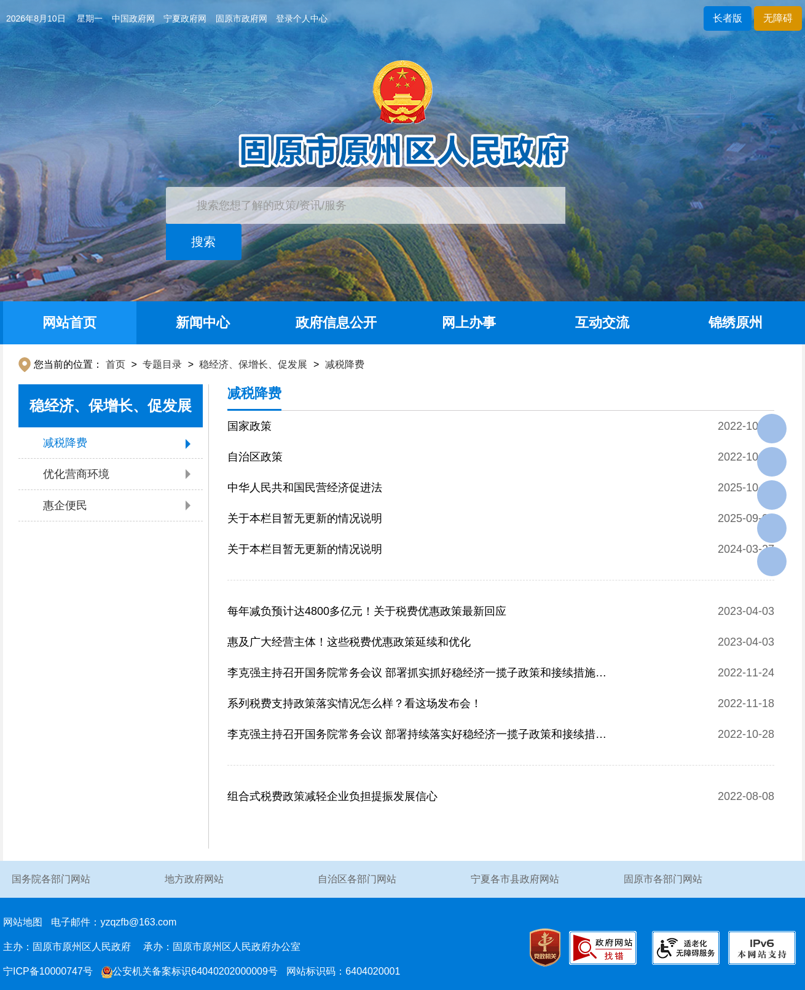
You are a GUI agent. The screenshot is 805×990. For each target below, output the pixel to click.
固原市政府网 (241, 18)
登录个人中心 (302, 18)
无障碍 (778, 18)
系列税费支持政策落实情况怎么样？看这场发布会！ (354, 703)
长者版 (727, 18)
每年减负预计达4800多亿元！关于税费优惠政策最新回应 (366, 611)
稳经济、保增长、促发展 (253, 364)
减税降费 (344, 364)
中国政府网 (133, 18)
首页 (115, 364)
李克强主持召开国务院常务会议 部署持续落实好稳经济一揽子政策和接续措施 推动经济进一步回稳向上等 (417, 739)
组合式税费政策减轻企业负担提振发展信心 (332, 796)
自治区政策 (255, 457)
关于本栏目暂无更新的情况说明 (304, 518)
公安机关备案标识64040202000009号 (189, 971)
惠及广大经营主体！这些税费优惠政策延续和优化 (349, 642)
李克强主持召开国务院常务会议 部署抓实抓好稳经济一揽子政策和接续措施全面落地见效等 (417, 677)
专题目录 (162, 364)
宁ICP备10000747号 (48, 971)
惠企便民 (65, 505)
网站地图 (22, 922)
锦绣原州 (736, 322)
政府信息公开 (336, 322)
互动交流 (602, 322)
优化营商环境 (76, 474)
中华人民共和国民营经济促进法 (304, 487)
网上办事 (469, 322)
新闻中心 (203, 322)
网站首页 (69, 322)
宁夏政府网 (184, 18)
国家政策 (249, 426)
